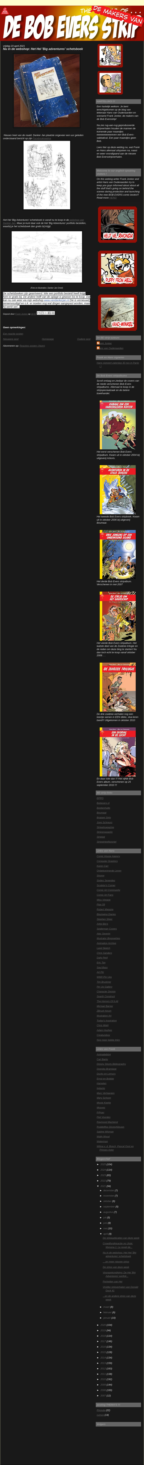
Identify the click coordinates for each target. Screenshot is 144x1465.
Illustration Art (104, 1015)
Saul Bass (102, 967)
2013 (103, 1363)
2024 (103, 1169)
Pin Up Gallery (104, 986)
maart (106, 1306)
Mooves (101, 1107)
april (106, 1233)
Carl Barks (102, 1059)
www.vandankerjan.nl (56, 300)
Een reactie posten (13, 333)
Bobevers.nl (103, 803)
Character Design (106, 991)
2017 (103, 1341)
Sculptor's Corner (106, 885)
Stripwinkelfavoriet (106, 841)
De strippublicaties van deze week (121, 1238)
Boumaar (101, 812)
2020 (103, 1325)
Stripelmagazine (105, 827)
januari (107, 1317)
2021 (103, 1186)
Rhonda (101, 1410)
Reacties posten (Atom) (32, 345)
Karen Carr (103, 866)
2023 (103, 1175)
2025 (103, 1164)
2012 (103, 1368)
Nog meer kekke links (108, 1040)
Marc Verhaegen (106, 1093)
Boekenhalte (103, 808)
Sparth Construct (106, 996)
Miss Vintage (103, 899)
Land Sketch (103, 948)
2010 (103, 1379)
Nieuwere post (10, 339)
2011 (103, 1374)
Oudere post (83, 339)
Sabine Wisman (105, 1131)
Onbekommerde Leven (109, 870)
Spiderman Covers (107, 928)
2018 (103, 1335)
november (109, 1195)
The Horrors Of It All (107, 1001)
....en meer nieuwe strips (116, 1261)
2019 (103, 1330)
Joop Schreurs (104, 822)
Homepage (48, 339)
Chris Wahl (103, 1025)
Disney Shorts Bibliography (111, 1064)
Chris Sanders (104, 953)
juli (105, 1217)
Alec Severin (103, 933)
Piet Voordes (103, 1117)
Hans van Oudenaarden (110, 348)
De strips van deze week (116, 1267)
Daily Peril (102, 957)
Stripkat (101, 836)
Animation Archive (106, 943)
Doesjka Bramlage (106, 1068)
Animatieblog (104, 1054)
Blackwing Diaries (106, 914)
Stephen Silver (105, 919)
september (109, 1206)
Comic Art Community (108, 890)
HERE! (113, 197)
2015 (103, 1352)
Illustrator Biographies (108, 938)
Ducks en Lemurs (106, 1073)
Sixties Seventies (106, 880)
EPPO (100, 798)
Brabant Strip (104, 817)
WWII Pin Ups (104, 977)
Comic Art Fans (105, 895)
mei (105, 1228)
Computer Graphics (107, 861)
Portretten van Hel (112, 1281)
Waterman (102, 1141)
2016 (103, 1346)
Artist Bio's (102, 923)
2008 (103, 1390)
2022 (103, 1180)
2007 (103, 1395)
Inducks (101, 1088)
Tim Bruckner (104, 981)
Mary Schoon (104, 1097)
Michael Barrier (105, 1006)
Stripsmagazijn (105, 832)
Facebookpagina (42, 138)
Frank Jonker (105, 343)
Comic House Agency (108, 856)
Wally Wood (103, 1136)
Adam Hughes (104, 1030)
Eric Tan (101, 962)
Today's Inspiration (107, 1020)
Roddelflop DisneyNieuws (110, 1127)
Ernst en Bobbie (105, 1078)
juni (105, 1223)
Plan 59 (101, 904)
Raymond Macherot (107, 1122)
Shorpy (100, 875)
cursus (100, 1415)
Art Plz (100, 972)
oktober (107, 1201)
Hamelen (101, 1083)
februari (107, 1312)
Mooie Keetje (104, 1102)
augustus (108, 1212)
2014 (103, 1357)
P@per (100, 1112)
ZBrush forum (104, 1010)
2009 (103, 1384)
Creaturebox (103, 1035)
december (109, 1190)
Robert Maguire (105, 909)
